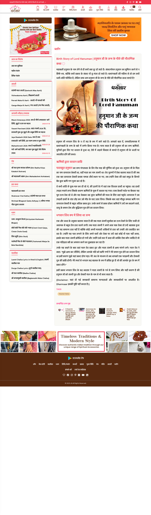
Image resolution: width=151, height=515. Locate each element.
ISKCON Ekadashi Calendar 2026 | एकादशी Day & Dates (111, 312)
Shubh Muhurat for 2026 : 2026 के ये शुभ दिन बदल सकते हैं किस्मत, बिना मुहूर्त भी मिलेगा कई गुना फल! (132, 314)
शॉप (37, 9)
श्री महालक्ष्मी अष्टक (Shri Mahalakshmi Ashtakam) (30, 176)
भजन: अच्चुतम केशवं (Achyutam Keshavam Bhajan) (27, 221)
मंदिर (115, 9)
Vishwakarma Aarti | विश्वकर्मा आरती (25, 95)
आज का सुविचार (17, 66)
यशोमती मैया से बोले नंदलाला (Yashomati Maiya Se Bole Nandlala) (30, 243)
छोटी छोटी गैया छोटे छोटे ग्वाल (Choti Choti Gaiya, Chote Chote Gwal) (29, 229)
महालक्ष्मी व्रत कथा (18, 191)
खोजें (139, 9)
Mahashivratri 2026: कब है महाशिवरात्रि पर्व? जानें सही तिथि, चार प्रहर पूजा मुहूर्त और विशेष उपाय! (30, 149)
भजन (63, 9)
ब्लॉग (57, 49)
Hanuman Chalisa (64, 294)
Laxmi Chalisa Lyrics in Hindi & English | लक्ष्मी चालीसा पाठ (30, 261)
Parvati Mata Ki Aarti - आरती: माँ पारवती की (28, 100)
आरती (123, 9)
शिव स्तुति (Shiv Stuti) (19, 236)
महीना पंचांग (15, 71)
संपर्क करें (68, 369)
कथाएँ (83, 9)
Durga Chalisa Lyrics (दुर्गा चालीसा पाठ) (26, 268)
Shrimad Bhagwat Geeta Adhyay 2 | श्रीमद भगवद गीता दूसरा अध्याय (30, 203)
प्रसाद (90, 9)
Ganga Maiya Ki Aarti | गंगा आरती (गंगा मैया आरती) (30, 105)
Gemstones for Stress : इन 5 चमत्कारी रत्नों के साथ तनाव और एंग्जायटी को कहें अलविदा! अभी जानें (91, 314)
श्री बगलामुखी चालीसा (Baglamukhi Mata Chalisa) (30, 278)
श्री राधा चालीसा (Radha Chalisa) (23, 273)
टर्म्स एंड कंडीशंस (80, 369)
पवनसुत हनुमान (64, 168)
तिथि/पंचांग (73, 9)
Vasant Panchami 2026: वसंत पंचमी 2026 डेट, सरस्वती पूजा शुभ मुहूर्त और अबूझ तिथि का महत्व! (30, 131)
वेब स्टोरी (46, 9)
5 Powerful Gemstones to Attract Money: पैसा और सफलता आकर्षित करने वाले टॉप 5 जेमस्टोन (70, 314)
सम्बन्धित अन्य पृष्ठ (63, 304)
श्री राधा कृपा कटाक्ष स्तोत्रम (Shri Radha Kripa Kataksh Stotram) (28, 169)
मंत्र (108, 9)
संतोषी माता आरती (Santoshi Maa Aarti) (26, 90)
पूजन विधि (99, 9)
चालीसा (55, 9)
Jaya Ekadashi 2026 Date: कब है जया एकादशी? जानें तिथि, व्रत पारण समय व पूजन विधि (30, 140)
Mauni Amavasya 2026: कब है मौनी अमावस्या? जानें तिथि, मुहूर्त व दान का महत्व (30, 122)
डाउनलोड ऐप (30, 20)
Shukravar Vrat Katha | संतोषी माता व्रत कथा (28, 196)
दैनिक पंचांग (15, 76)
